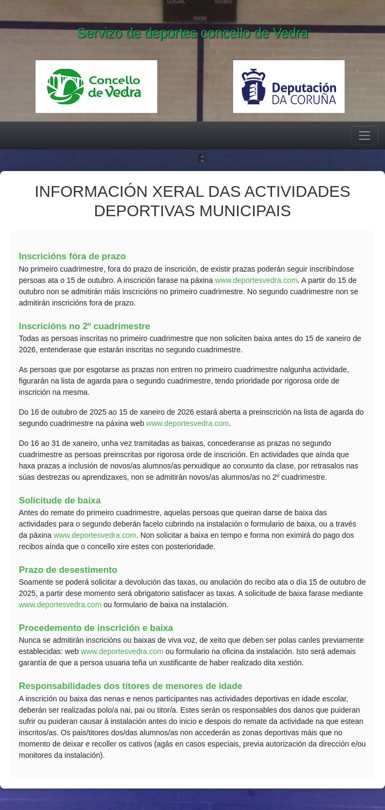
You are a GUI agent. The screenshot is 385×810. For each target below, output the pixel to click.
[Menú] (365, 135)
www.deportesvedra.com (256, 280)
